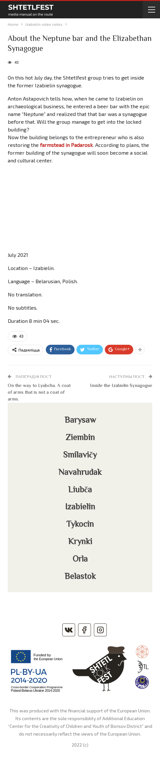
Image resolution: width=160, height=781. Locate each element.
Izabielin (80, 507)
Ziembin (80, 438)
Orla (80, 559)
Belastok (80, 577)
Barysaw (80, 420)
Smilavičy (80, 455)
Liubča (80, 490)
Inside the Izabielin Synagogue (121, 386)
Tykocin (80, 524)
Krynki (80, 542)
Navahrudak (80, 473)
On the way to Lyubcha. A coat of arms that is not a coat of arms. (39, 392)
